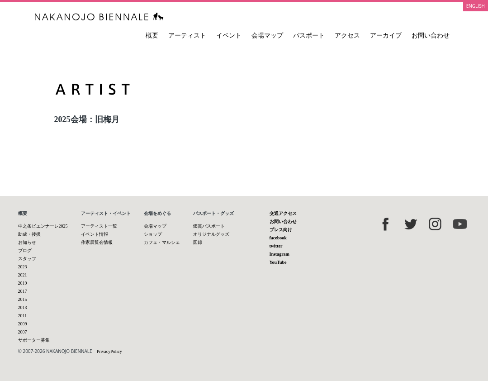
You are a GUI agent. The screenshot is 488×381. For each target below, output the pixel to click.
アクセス (347, 35)
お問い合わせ (431, 35)
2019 (22, 283)
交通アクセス (283, 213)
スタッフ (27, 258)
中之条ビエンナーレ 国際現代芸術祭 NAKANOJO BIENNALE (99, 16)
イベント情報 (94, 234)
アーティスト (187, 35)
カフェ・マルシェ (162, 242)
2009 (22, 323)
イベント (229, 35)
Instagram (279, 254)
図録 (197, 242)
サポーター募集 (34, 340)
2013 (22, 307)
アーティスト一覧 (99, 226)
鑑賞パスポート (209, 226)
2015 (22, 299)
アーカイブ (386, 35)
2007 (22, 331)
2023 (22, 266)
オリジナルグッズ (211, 234)
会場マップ (267, 35)
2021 (22, 274)
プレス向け (281, 229)
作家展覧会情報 (97, 242)
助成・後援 (29, 234)
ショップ (153, 234)
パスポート (309, 35)
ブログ (25, 250)
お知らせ (27, 242)
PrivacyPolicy (109, 351)
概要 (152, 35)
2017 (22, 291)
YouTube (278, 262)
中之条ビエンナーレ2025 (43, 226)
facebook (278, 237)
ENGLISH (475, 6)
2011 (22, 315)
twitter (276, 245)
